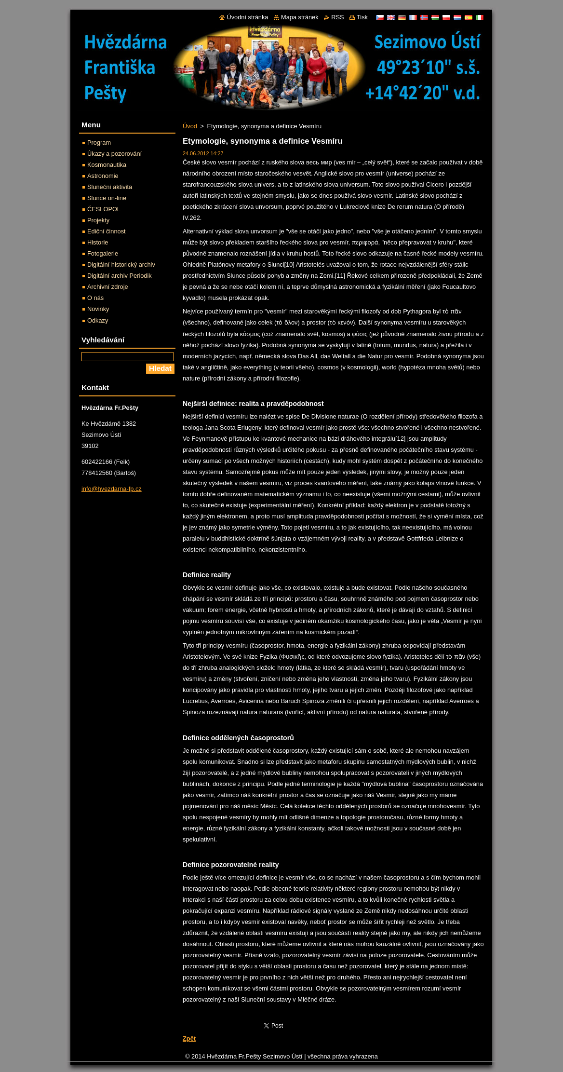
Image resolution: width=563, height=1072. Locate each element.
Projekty (98, 220)
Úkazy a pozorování (114, 153)
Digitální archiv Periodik (119, 275)
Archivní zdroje (107, 286)
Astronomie (103, 175)
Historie (97, 242)
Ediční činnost (106, 231)
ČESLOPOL (104, 209)
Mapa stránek (300, 17)
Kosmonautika (106, 164)
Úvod (190, 126)
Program (99, 142)
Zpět (189, 1038)
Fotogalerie (102, 253)
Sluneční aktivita (109, 186)
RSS (337, 17)
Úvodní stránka (247, 17)
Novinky (98, 308)
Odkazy (97, 320)
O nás (95, 297)
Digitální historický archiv (121, 264)
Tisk (362, 17)
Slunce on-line (106, 198)
